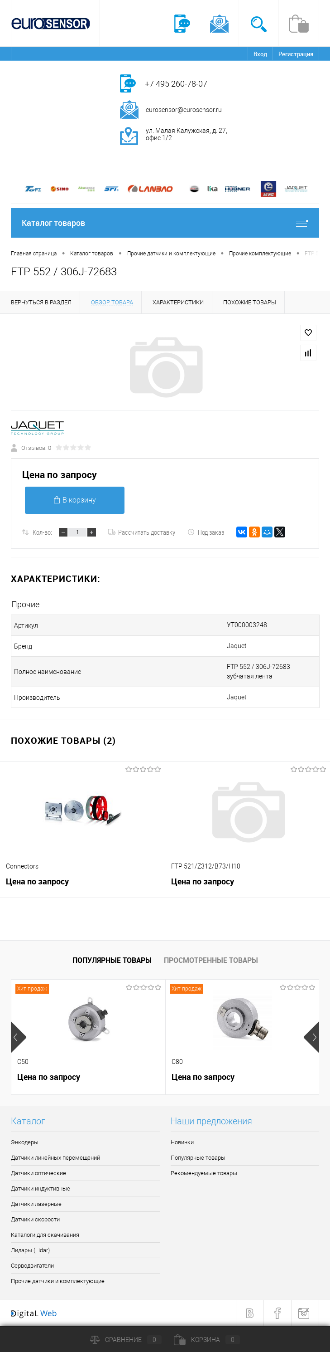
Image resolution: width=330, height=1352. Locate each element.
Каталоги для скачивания (45, 1234)
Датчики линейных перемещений (55, 1157)
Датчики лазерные (36, 1204)
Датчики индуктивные (40, 1188)
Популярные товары (112, 960)
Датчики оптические (38, 1173)
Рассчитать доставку (141, 532)
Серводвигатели (32, 1265)
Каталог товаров (165, 223)
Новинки (182, 1142)
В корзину (75, 500)
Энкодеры (24, 1142)
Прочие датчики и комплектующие (58, 1281)
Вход (260, 54)
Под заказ (205, 532)
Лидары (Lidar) (30, 1250)
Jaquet (237, 697)
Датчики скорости (35, 1219)
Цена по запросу (59, 474)
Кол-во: (42, 532)
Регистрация (295, 54)
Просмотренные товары (211, 960)
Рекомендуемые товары (204, 1173)
